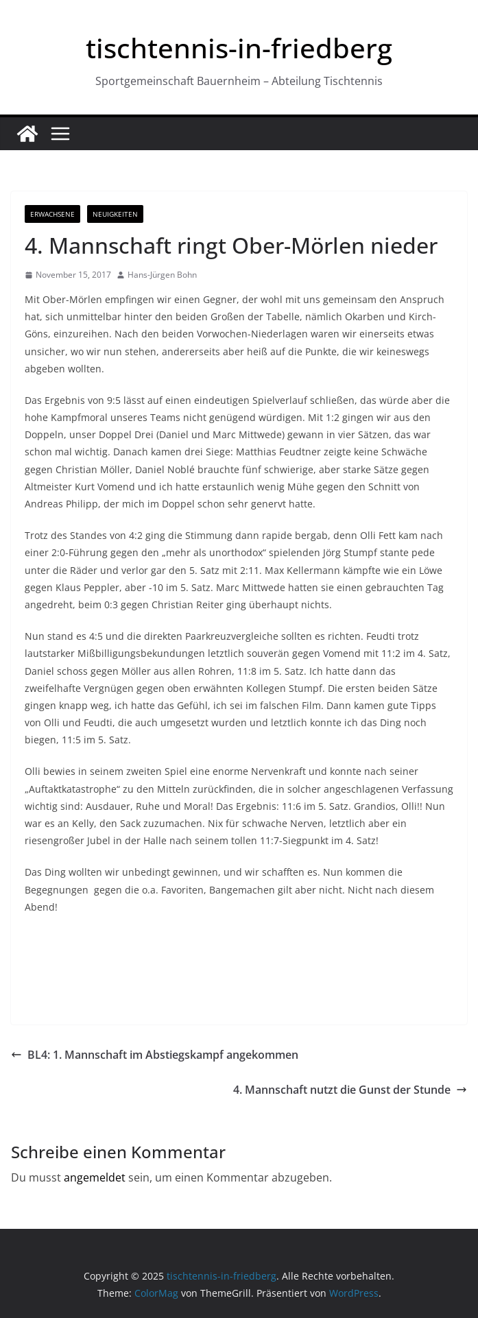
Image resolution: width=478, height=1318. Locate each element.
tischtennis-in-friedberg (239, 48)
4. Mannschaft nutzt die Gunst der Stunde (350, 1089)
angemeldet (95, 1177)
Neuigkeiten (115, 214)
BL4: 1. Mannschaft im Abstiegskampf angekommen (154, 1054)
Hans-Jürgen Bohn (162, 274)
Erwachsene (52, 214)
